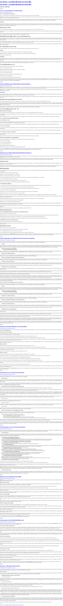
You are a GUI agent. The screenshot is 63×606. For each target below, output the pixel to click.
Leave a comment (9, 12)
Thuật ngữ (1, 8)
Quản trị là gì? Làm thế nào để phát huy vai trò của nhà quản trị (13, 326)
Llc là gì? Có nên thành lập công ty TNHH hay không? (11, 10)
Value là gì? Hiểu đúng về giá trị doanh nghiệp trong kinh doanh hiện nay (15, 83)
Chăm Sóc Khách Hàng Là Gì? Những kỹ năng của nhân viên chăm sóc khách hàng (17, 238)
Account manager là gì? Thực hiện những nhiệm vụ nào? (12, 520)
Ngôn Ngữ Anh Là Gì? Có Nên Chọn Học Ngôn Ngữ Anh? (12, 372)
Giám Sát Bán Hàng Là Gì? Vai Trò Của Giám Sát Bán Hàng (12, 427)
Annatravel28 (5, 12)
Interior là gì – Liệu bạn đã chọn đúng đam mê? (10, 565)
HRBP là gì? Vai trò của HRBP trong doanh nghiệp (10, 476)
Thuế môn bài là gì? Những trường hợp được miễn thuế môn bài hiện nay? (16, 152)
